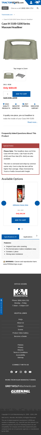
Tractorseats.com (7, 14)
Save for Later (10, 98)
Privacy (20, 347)
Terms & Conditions (20, 352)
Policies (20, 345)
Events (20, 329)
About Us (20, 323)
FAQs (20, 319)
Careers (20, 326)
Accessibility (20, 355)
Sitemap (20, 357)
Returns (20, 350)
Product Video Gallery (21, 333)
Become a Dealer (20, 336)
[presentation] (3, 203)
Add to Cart (21, 94)
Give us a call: (22, 8)
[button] (19, 229)
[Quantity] (7, 94)
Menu (5, 8)
